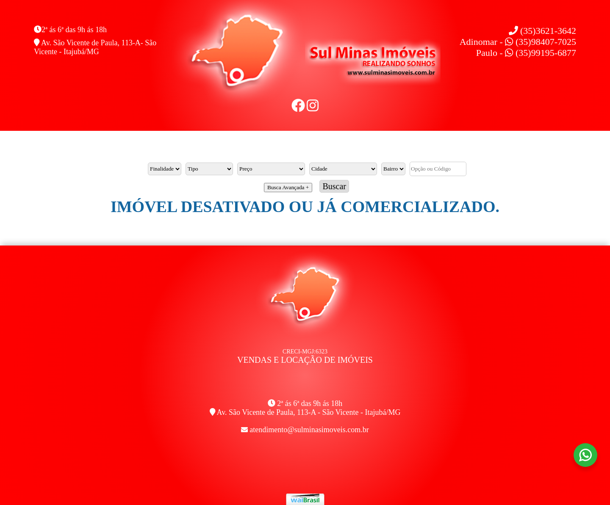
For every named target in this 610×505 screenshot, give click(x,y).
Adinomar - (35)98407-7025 (518, 41)
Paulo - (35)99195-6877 (526, 52)
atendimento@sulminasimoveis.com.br (309, 429)
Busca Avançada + (288, 187)
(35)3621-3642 (542, 30)
